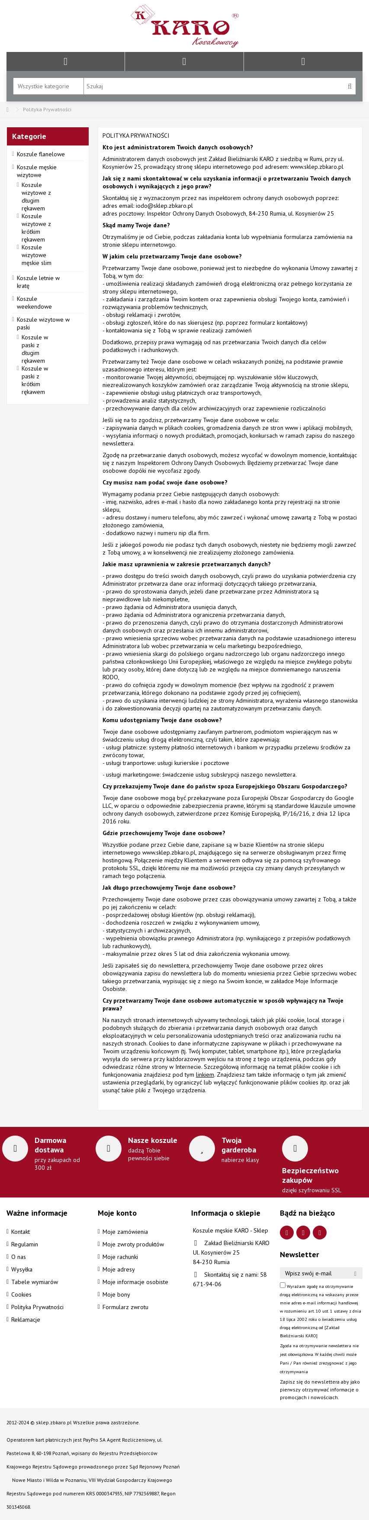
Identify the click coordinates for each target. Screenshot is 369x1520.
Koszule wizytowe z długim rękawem (36, 196)
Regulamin (24, 1244)
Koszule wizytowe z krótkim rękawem (36, 227)
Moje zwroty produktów (133, 1244)
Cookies (21, 1294)
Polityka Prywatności (37, 1307)
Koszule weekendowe (34, 302)
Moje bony (116, 1294)
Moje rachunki (120, 1257)
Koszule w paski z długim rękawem (35, 349)
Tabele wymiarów (34, 1282)
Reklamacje (25, 1319)
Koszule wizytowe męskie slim (36, 255)
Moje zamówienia (125, 1232)
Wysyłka (21, 1269)
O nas (18, 1257)
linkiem (205, 1074)
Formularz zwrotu (125, 1307)
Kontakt (20, 1232)
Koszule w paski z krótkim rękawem (35, 380)
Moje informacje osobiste (135, 1282)
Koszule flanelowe (41, 154)
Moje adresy (119, 1269)
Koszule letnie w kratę (38, 282)
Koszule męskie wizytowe (37, 171)
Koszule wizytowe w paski (43, 323)
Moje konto (117, 1213)
